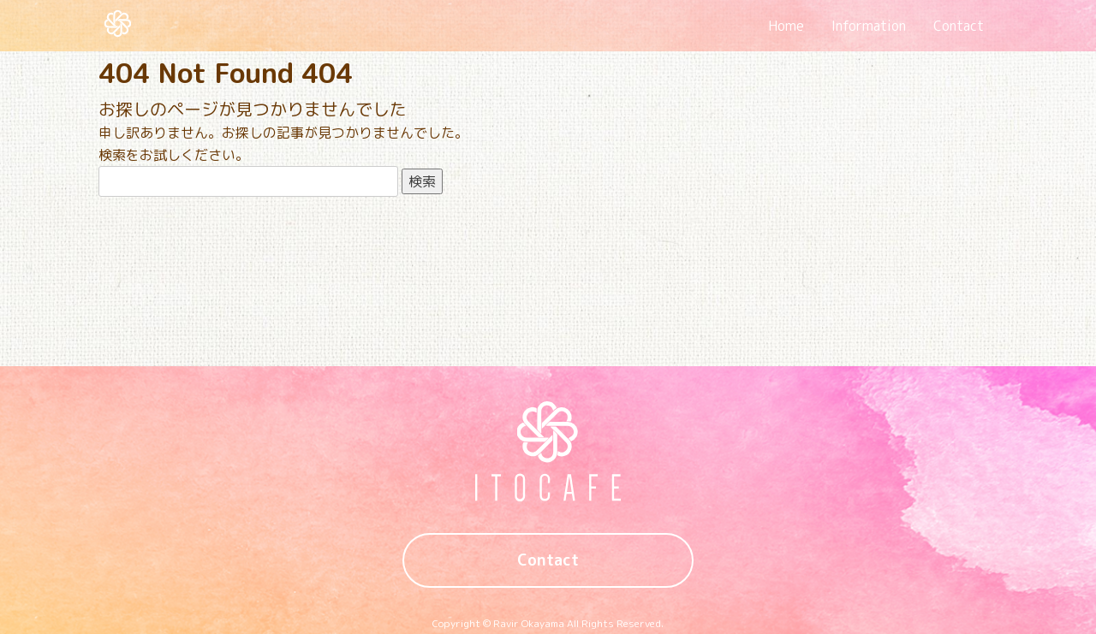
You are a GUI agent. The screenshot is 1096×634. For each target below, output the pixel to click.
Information (868, 25)
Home (786, 25)
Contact (958, 25)
